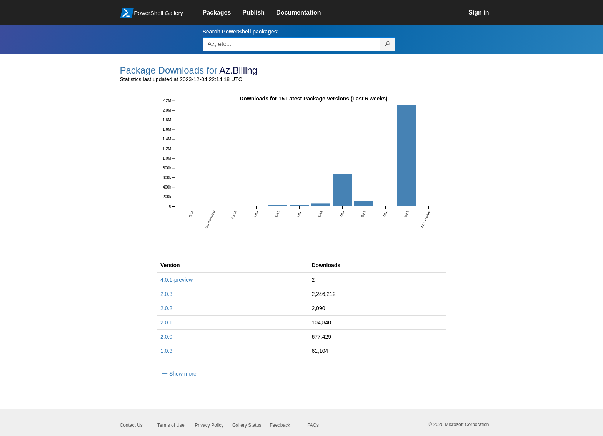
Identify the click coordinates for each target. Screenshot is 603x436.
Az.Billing (238, 70)
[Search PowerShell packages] (387, 44)
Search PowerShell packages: (241, 31)
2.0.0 (166, 337)
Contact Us (131, 425)
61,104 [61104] (319, 351)
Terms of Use (171, 425)
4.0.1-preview (176, 280)
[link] (223, 12)
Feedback (280, 425)
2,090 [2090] (318, 308)
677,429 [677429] (321, 337)
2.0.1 (166, 322)
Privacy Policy (209, 425)
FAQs (313, 425)
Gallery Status (246, 425)
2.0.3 (166, 294)
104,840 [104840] (321, 322)
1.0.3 (166, 351)
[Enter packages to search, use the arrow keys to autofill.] (291, 44)
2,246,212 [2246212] (323, 294)
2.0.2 (166, 308)
